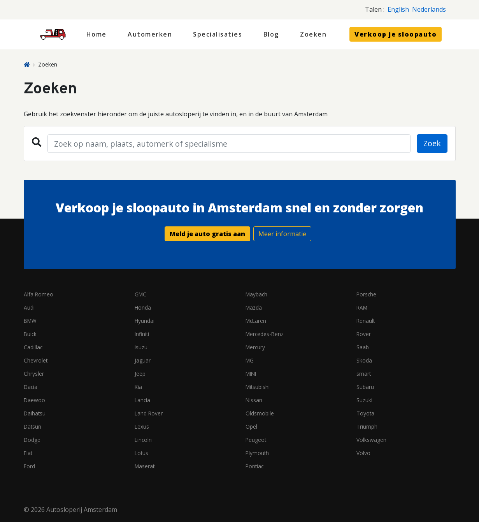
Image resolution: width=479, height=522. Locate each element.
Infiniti (142, 334)
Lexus (142, 426)
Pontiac (254, 466)
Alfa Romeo (38, 294)
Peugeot (256, 439)
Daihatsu (35, 413)
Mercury (255, 347)
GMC (140, 294)
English (398, 9)
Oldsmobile (260, 413)
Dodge (32, 439)
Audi (29, 307)
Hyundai (144, 320)
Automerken (150, 34)
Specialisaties (217, 34)
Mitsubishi (258, 387)
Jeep (140, 373)
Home (96, 34)
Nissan (254, 400)
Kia (138, 387)
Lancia (142, 400)
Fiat (28, 453)
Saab (362, 347)
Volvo (363, 453)
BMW (30, 320)
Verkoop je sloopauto (395, 34)
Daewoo (34, 400)
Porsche (366, 294)
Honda (143, 307)
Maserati (145, 466)
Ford (29, 466)
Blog (271, 34)
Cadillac (33, 347)
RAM (361, 307)
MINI (251, 373)
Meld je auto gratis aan (207, 233)
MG (250, 360)
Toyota (365, 413)
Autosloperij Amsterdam (81, 509)
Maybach (256, 294)
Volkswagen (371, 439)
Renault (365, 320)
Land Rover (149, 413)
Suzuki (364, 400)
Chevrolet (35, 360)
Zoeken (313, 34)
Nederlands (429, 9)
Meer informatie (282, 233)
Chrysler (34, 373)
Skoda (364, 360)
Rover (363, 334)
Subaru (365, 387)
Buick (30, 334)
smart (363, 373)
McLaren (256, 320)
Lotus (141, 453)
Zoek (432, 143)
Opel (251, 426)
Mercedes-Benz (265, 334)
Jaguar (143, 360)
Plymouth (257, 453)
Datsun (32, 426)
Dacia (30, 387)
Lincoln (143, 439)
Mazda (254, 307)
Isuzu (141, 347)
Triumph (366, 426)
